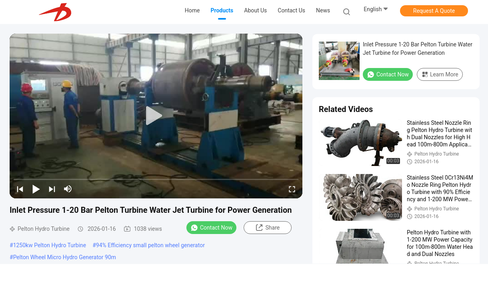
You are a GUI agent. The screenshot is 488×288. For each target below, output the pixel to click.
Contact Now (211, 227)
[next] (52, 189)
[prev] (20, 189)
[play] (156, 116)
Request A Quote (434, 11)
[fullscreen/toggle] (292, 189)
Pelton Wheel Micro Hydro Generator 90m (64, 257)
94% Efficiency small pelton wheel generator (150, 245)
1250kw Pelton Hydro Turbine (49, 245)
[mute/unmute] (68, 189)
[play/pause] (36, 189)
